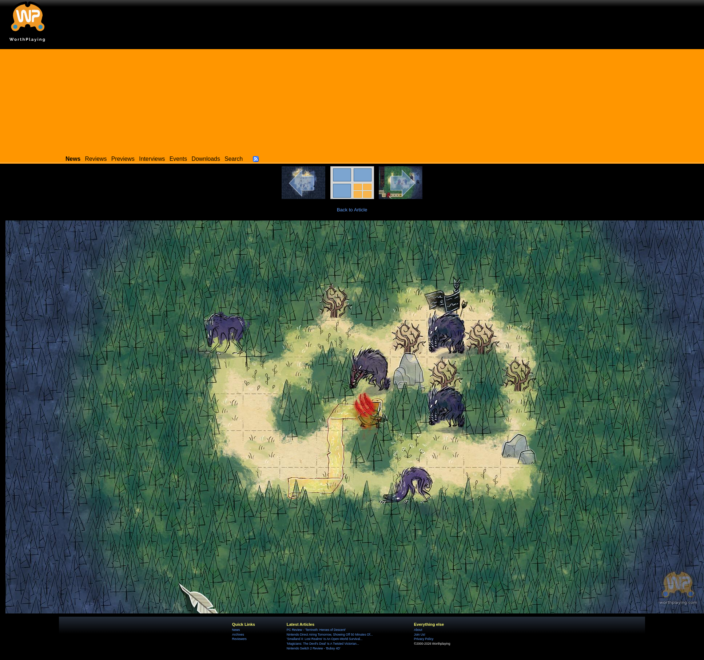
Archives (238, 634)
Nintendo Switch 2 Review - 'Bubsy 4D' (314, 648)
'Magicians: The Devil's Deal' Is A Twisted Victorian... (323, 643)
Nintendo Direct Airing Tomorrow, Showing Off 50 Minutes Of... (330, 634)
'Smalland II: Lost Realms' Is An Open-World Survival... (325, 639)
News (236, 630)
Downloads (206, 159)
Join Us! (419, 634)
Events (178, 159)
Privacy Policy (423, 639)
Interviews (152, 159)
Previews (123, 159)
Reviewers (239, 639)
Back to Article (352, 209)
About (418, 630)
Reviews (96, 159)
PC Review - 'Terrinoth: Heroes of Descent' (316, 630)
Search (233, 159)
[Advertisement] (352, 100)
